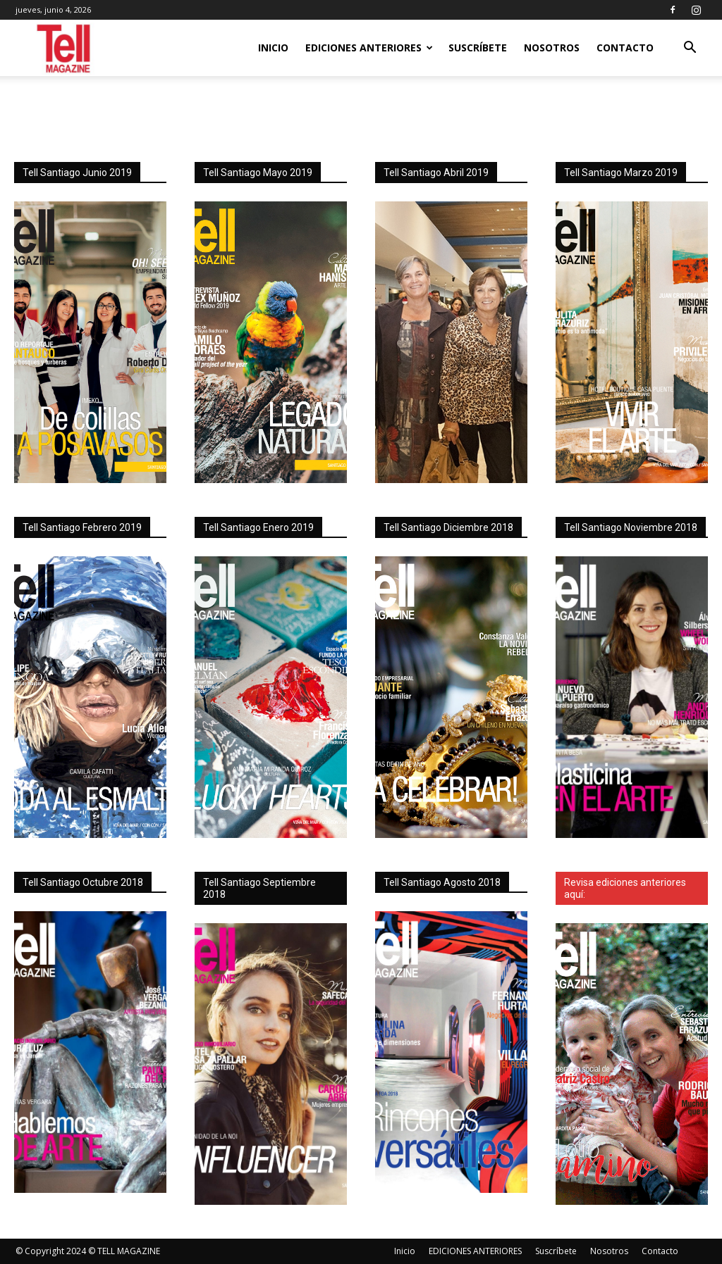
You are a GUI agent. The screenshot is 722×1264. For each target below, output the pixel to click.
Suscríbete (477, 47)
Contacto (625, 47)
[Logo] (65, 48)
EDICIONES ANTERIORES (369, 47)
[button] (689, 49)
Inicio (273, 47)
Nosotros (552, 47)
